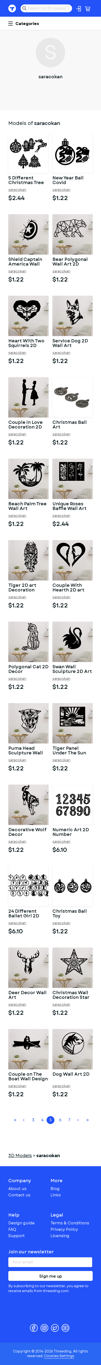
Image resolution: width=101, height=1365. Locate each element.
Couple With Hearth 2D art (68, 588)
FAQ (12, 1229)
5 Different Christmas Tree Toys (26, 181)
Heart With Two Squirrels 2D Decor (26, 343)
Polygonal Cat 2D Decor (28, 669)
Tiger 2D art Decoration (22, 588)
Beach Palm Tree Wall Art (27, 506)
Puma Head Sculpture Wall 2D (25, 751)
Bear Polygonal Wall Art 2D (70, 262)
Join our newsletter (31, 1252)
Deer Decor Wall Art (27, 995)
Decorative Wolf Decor (27, 832)
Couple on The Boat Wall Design (28, 1077)
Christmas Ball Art (69, 425)
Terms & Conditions (69, 1223)
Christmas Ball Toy (69, 914)
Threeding (12, 8)
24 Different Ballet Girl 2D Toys (23, 914)
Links (55, 1195)
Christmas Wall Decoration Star (70, 995)
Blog (55, 1188)
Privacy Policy (64, 1229)
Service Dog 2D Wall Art (70, 343)
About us (17, 1188)
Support (16, 1236)
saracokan (17, 189)
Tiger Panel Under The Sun (69, 751)
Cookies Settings (59, 1355)
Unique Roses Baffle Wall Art (69, 506)
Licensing (59, 1236)
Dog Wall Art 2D (70, 1074)
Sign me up (50, 1276)
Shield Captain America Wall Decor (25, 262)
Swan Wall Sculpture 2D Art (72, 669)
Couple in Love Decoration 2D (25, 425)
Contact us (19, 1195)
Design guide (21, 1223)
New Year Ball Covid (68, 181)
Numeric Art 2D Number (70, 832)
